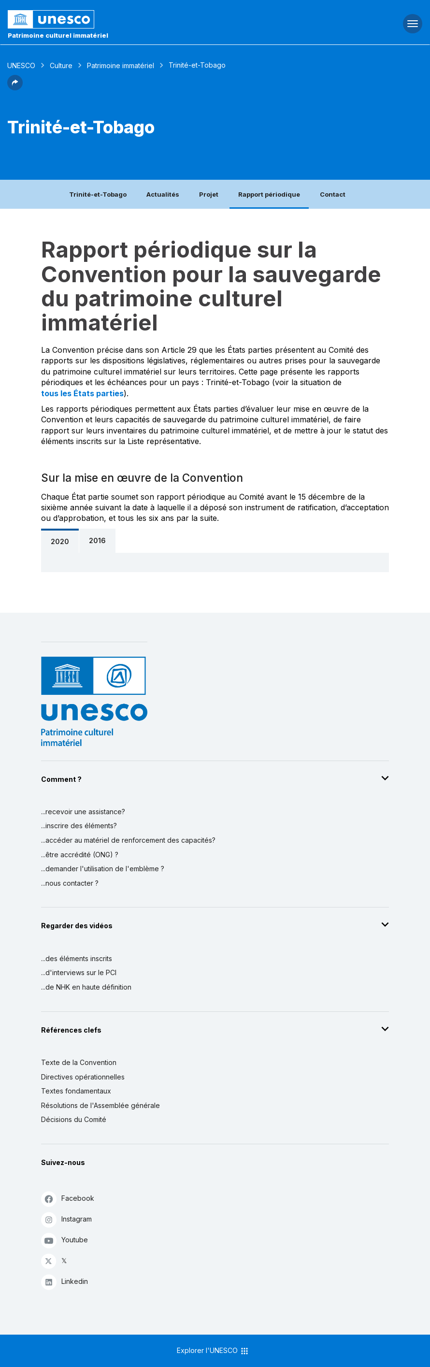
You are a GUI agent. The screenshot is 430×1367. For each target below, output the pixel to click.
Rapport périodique (269, 194)
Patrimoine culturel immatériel (58, 35)
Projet (208, 194)
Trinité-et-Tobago (98, 194)
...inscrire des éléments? (79, 825)
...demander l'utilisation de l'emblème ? (102, 868)
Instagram (66, 1219)
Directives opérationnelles (83, 1077)
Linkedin (64, 1281)
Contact (332, 194)
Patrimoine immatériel (120, 65)
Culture (61, 65)
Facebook (67, 1198)
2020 (60, 541)
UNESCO (21, 65)
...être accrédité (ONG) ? (79, 854)
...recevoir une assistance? (83, 811)
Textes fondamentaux (76, 1091)
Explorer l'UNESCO (213, 1351)
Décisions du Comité (73, 1119)
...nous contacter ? (70, 883)
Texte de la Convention (78, 1062)
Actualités (162, 194)
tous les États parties (82, 393)
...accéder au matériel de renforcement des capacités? (128, 840)
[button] (15, 87)
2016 (97, 540)
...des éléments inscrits (76, 958)
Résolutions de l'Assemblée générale (100, 1105)
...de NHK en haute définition (86, 987)
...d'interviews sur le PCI (78, 972)
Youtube (64, 1240)
